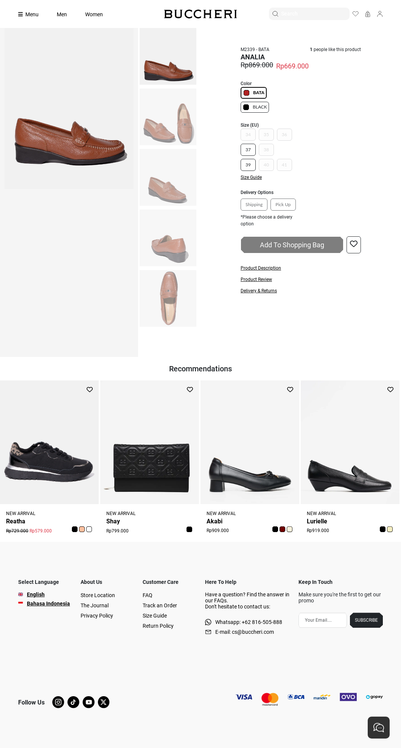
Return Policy (158, 626)
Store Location (98, 595)
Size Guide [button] (251, 177)
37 (248, 149)
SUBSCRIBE (366, 620)
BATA (253, 92)
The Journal (95, 605)
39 (248, 165)
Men (62, 14)
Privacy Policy (97, 616)
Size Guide (155, 616)
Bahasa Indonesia (48, 604)
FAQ (147, 595)
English (36, 594)
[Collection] (33, 14)
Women (94, 14)
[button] (301, 268)
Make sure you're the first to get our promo (339, 597)
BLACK (254, 107)
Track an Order (160, 605)
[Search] (315, 14)
